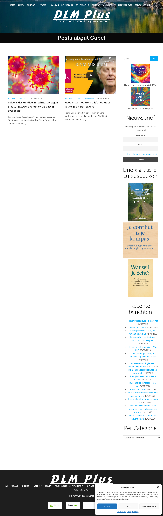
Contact (96, 5)
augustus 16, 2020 (104, 98)
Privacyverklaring (132, 512)
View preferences (149, 506)
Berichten (11, 99)
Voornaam (140, 135)
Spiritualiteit (82, 5)
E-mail (140, 145)
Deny (128, 506)
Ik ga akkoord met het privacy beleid (142, 154)
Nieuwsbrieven (125, 5)
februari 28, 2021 (36, 98)
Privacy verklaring (144, 5)
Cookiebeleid (121, 512)
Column (55, 5)
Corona (78, 99)
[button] (158, 487)
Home (12, 5)
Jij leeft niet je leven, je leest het (143, 321)
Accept (107, 506)
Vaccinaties (23, 99)
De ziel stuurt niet (137, 389)
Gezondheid (89, 99)
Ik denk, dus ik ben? (137, 327)
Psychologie (67, 5)
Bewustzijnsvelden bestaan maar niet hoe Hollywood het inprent (143, 409)
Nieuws (20, 5)
